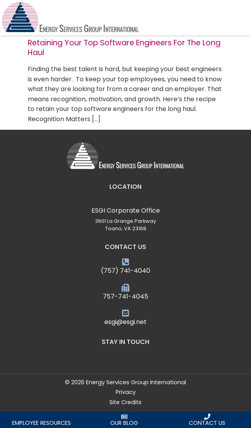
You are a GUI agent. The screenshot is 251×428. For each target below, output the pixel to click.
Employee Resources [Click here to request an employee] (41, 423)
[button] (246, 17)
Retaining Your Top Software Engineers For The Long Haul (124, 48)
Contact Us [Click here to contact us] (207, 423)
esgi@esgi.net (125, 321)
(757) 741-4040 (125, 270)
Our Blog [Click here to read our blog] (124, 423)
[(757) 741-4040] (125, 262)
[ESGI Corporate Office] (125, 202)
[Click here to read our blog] (124, 417)
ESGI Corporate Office (125, 210)
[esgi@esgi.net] (125, 313)
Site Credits (125, 402)
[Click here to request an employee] (41, 417)
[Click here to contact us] (207, 417)
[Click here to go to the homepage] (70, 17)
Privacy (126, 392)
